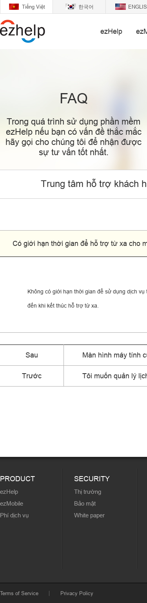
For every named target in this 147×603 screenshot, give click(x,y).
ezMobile (11, 503)
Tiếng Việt (33, 7)
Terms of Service (19, 593)
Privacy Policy (76, 593)
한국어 (86, 7)
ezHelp (111, 31)
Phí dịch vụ (14, 515)
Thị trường (87, 491)
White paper (89, 515)
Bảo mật (85, 503)
